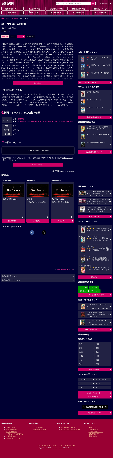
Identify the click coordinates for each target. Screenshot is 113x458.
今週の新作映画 (56, 9)
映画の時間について (94, 413)
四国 (97, 360)
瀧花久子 (41, 121)
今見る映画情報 (94, 434)
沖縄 (97, 364)
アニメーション (101, 379)
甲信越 (81, 356)
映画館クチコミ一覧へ (94, 393)
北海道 (81, 352)
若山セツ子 (56, 121)
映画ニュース (34, 12)
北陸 (97, 356)
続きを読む (37, 83)
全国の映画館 (38, 427)
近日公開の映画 (78, 9)
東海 (97, 348)
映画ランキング (100, 9)
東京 (80, 344)
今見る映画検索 (104, 3)
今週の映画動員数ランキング (88, 82)
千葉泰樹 (21, 119)
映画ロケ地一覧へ (94, 397)
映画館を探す (12, 12)
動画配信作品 (78, 12)
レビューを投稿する (37, 165)
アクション (82, 379)
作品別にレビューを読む (14, 438)
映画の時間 (5, 18)
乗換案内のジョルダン (49, 445)
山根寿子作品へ (62, 221)
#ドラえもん (83, 287)
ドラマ (4, 31)
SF (80, 383)
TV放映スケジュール (96, 432)
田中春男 (69, 121)
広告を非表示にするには (64, 269)
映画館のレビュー (39, 429)
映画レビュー (94, 277)
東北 (97, 352)
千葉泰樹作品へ (13, 221)
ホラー (98, 387)
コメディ (82, 387)
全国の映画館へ (94, 369)
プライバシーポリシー (67, 445)
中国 (80, 360)
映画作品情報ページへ (9, 276)
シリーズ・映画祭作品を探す (94, 295)
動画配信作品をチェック (94, 152)
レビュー (20, 36)
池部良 (63, 121)
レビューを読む (100, 12)
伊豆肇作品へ (37, 221)
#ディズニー (95, 291)
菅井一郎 (33, 121)
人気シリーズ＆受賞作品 (14, 434)
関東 (97, 344)
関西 (80, 348)
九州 (80, 364)
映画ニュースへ (94, 216)
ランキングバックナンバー (70, 429)
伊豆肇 (20, 121)
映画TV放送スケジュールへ (94, 330)
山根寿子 (26, 121)
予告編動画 (56, 12)
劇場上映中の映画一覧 (94, 117)
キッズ (98, 383)
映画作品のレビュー (13, 436)
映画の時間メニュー (12, 9)
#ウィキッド (93, 287)
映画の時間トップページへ (11, 280)
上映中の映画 (34, 9)
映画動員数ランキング (69, 427)
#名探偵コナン (83, 291)
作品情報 (15, 18)
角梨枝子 (48, 121)
